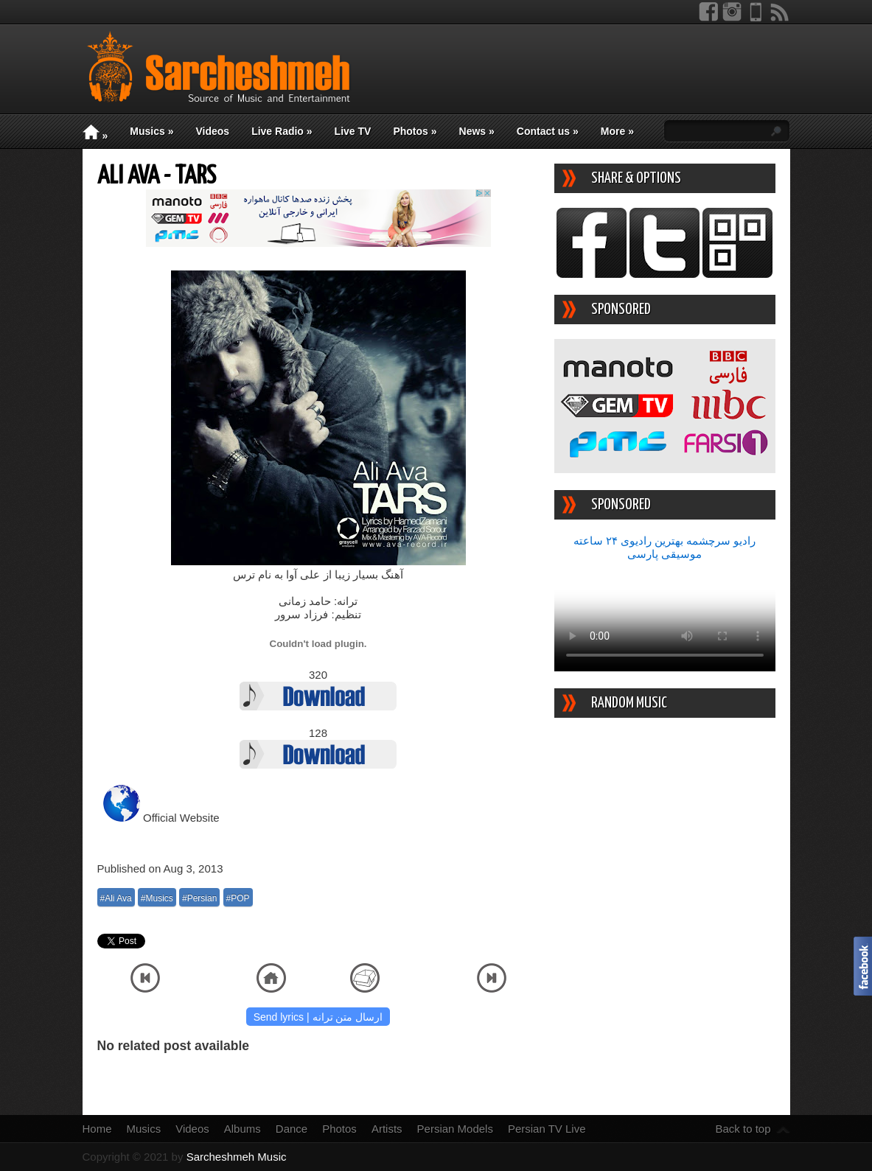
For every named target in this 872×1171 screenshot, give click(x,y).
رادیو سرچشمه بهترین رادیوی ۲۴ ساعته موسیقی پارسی (664, 547)
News (477, 131)
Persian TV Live (547, 1128)
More (617, 131)
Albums (242, 1128)
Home (97, 1128)
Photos (414, 131)
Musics (151, 131)
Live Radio (281, 131)
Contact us (548, 131)
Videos (212, 131)
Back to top (742, 1128)
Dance (291, 1128)
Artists (387, 1128)
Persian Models (455, 1128)
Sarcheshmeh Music (236, 1156)
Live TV (353, 131)
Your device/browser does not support (664, 616)
